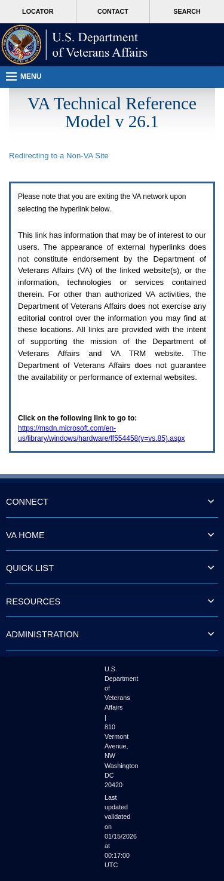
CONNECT (27, 502)
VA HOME (25, 535)
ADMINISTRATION (42, 634)
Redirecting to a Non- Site (59, 155)
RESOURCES (33, 601)
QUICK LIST (30, 568)
